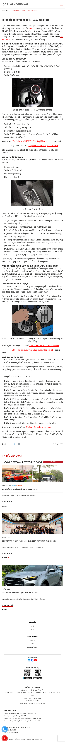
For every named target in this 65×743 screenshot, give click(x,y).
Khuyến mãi (10, 605)
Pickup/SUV (19, 485)
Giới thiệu (32, 640)
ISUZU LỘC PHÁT (32, 637)
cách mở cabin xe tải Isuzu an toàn (44, 345)
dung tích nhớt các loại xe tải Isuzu (43, 145)
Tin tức (4, 501)
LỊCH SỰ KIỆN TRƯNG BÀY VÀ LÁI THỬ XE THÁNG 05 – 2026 (20, 489)
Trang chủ (5, 10)
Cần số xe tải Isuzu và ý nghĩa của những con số (32, 350)
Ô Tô (32, 626)
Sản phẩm (32, 622)
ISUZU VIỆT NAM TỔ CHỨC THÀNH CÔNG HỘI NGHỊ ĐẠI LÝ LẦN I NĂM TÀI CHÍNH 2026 (29, 541)
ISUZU (31, 28)
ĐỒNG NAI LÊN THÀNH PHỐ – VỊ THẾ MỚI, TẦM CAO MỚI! (20, 593)
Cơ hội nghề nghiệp (32, 647)
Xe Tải (32, 629)
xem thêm (5, 506)
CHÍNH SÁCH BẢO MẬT (10, 711)
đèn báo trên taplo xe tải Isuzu (38, 427)
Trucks (14, 485)
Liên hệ (32, 651)
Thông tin (9, 501)
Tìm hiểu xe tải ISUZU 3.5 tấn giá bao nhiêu (31, 141)
